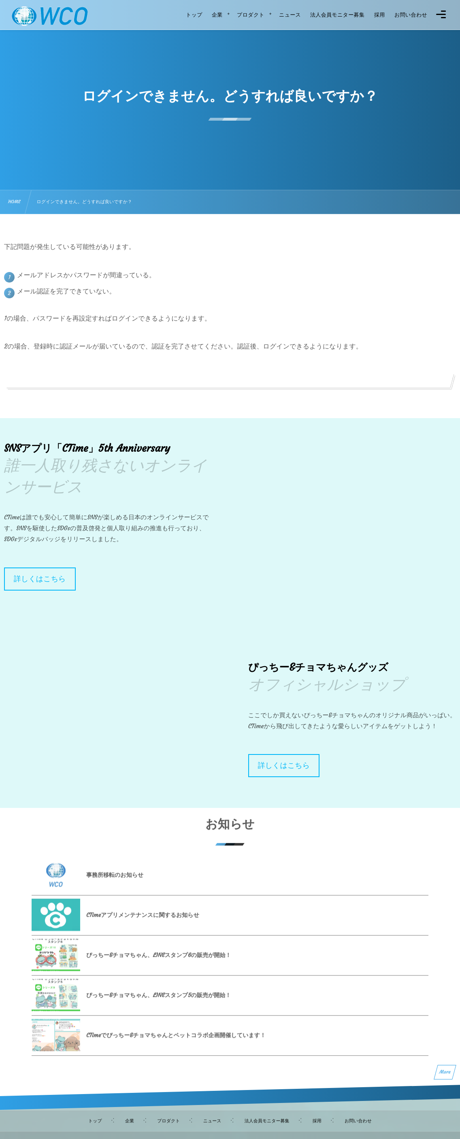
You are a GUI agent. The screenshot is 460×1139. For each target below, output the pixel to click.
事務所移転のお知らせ (114, 881)
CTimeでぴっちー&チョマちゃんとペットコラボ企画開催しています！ (176, 1042)
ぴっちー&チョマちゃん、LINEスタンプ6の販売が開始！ (158, 961)
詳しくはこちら (40, 578)
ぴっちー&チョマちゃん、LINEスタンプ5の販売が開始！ (158, 1001)
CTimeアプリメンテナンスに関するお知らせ (142, 921)
